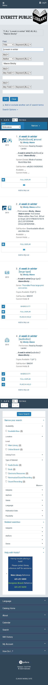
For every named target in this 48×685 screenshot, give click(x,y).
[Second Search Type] (23, 58)
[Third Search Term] (21, 77)
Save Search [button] (24, 414)
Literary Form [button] (10, 455)
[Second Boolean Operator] (6, 68)
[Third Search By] (8, 72)
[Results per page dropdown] (15, 120)
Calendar (6, 622)
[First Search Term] (21, 49)
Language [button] (9, 505)
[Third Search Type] (23, 72)
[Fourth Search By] (8, 86)
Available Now (14, 431)
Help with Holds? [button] (12, 552)
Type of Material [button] (12, 460)
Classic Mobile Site (24, 679)
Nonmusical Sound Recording (20, 477)
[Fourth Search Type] (23, 86)
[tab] (35, 126)
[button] (35, 126)
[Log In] (40, 3)
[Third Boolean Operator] (6, 82)
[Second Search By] (8, 58)
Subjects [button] (9, 490)
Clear (14, 99)
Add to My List (23, 190)
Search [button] (24, 630)
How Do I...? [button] (24, 651)
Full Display (16, 179)
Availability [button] (10, 426)
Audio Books (13, 465)
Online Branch (14, 449)
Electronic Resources (16, 473)
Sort (4, 124)
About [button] (24, 615)
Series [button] (8, 500)
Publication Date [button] (12, 511)
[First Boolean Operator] (6, 54)
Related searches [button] (12, 522)
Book (10, 469)
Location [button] (9, 436)
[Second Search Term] (21, 63)
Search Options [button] (10, 109)
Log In (44, 3)
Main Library (13, 445)
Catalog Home (9, 608)
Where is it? (16, 306)
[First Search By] (8, 44)
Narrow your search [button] (13, 420)
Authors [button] (9, 495)
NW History (8, 637)
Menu (5, 4)
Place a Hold (16, 317)
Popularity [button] (9, 516)
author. (32, 207)
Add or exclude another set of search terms (23, 105)
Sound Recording (15, 482)
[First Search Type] (23, 44)
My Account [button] (24, 644)
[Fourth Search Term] (21, 91)
